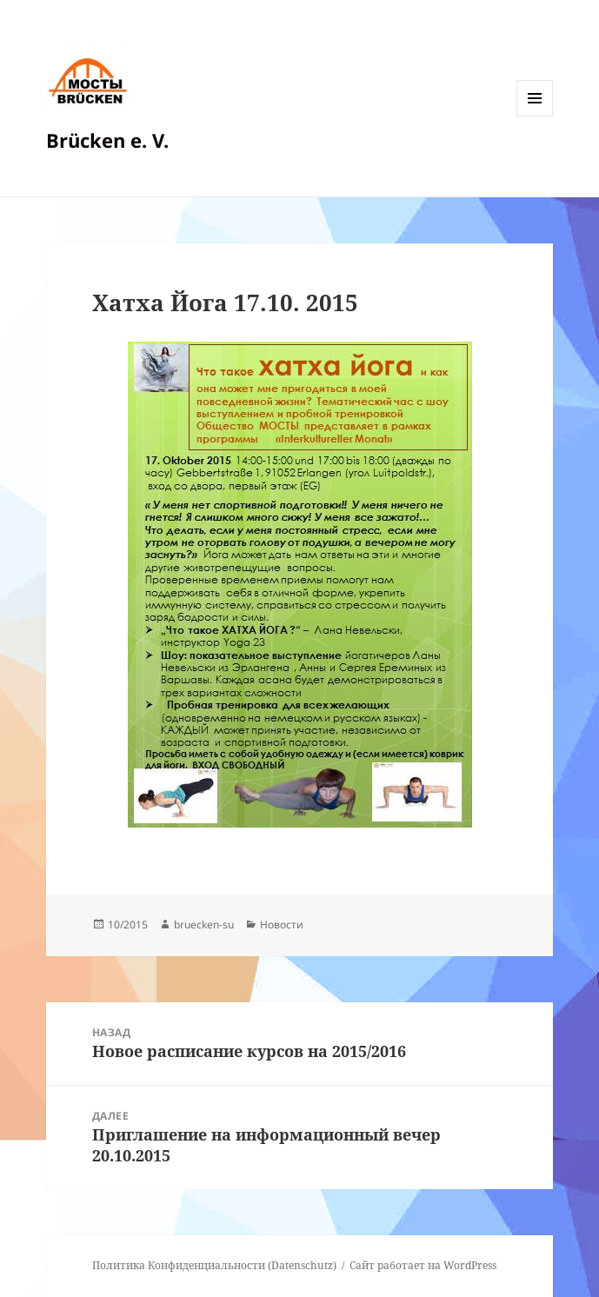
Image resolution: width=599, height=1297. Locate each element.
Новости (281, 924)
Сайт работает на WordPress (422, 1265)
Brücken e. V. (107, 140)
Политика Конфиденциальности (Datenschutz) (214, 1265)
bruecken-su (204, 924)
